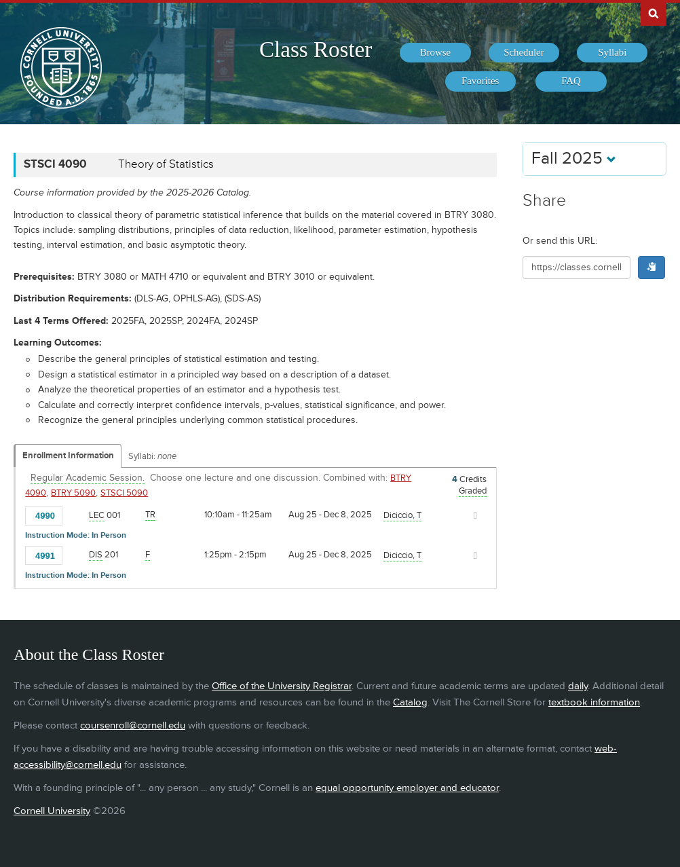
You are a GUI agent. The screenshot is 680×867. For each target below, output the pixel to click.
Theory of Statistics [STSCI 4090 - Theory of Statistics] (166, 164)
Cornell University (52, 811)
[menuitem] (435, 53)
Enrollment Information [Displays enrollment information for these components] (68, 455)
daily (578, 686)
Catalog (410, 702)
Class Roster (315, 49)
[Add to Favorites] (76, 514)
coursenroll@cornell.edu (132, 725)
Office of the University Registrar (282, 686)
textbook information (594, 702)
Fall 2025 (573, 158)
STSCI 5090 (124, 492)
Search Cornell (653, 13)
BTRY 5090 (73, 492)
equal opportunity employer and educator (407, 787)
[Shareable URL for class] (576, 267)
